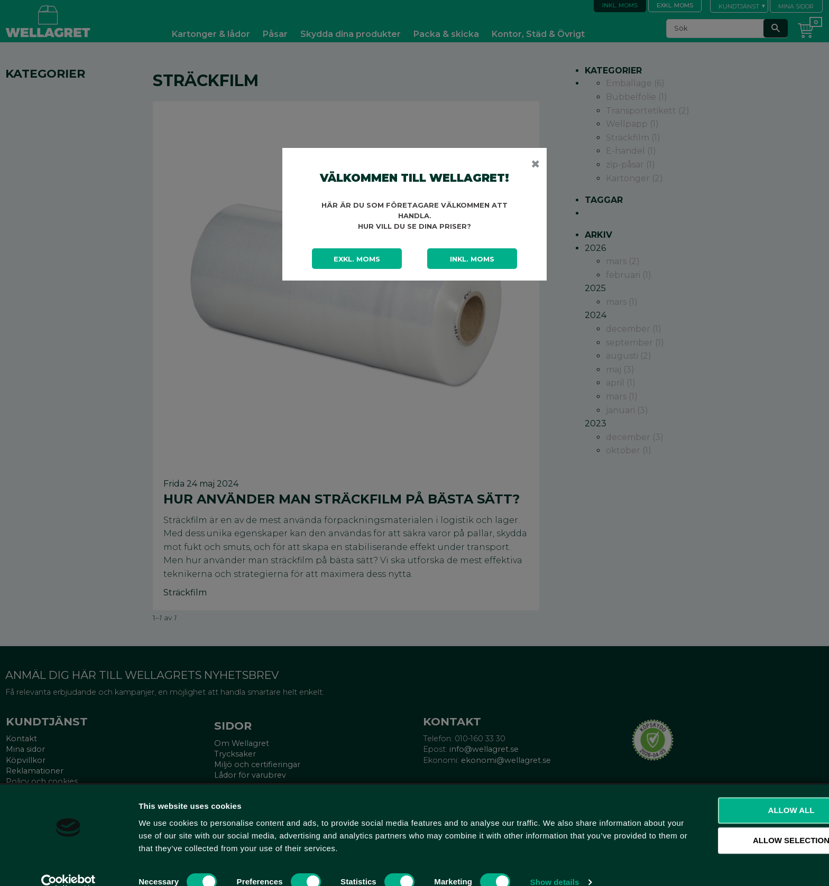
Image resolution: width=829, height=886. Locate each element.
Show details (554, 865)
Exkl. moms (357, 259)
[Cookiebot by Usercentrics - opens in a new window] (68, 865)
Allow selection (741, 823)
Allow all (740, 792)
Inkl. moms (472, 259)
